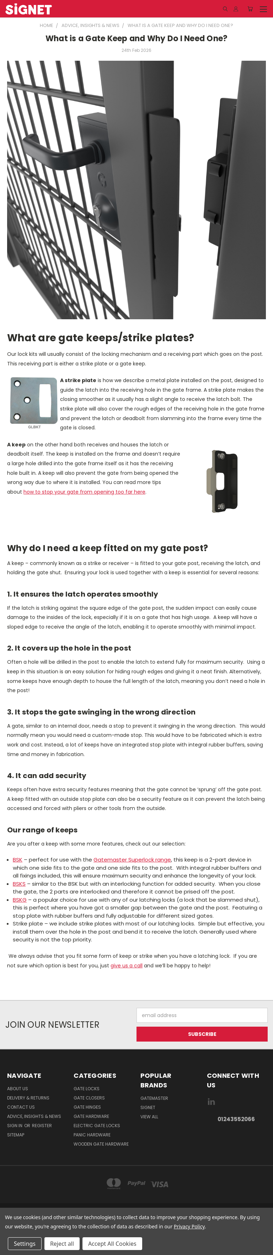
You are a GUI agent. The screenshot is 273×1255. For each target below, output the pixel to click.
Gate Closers (89, 1098)
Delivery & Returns (28, 1098)
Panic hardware (92, 1135)
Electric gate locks (97, 1126)
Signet (147, 1107)
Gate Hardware (91, 1116)
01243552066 (236, 1119)
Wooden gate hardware (101, 1144)
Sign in (15, 1126)
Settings (25, 1244)
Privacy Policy (189, 1226)
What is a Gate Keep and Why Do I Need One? (137, 38)
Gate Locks (87, 1089)
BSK (17, 859)
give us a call (127, 965)
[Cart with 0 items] (250, 8)
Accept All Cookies (112, 1244)
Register (42, 1126)
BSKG (20, 899)
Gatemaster (154, 1098)
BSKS (19, 883)
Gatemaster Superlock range (132, 859)
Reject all (62, 1244)
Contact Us (21, 1107)
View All (149, 1117)
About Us (17, 1089)
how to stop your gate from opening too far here (84, 491)
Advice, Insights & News (34, 1116)
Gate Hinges (87, 1107)
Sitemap (15, 1135)
